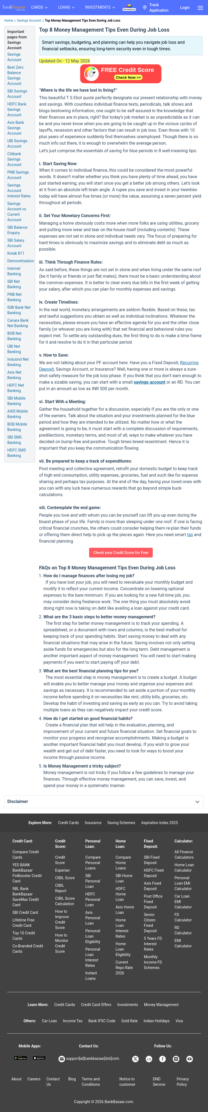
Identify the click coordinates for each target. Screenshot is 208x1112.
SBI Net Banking (14, 284)
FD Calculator (182, 917)
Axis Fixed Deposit (152, 886)
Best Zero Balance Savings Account (15, 75)
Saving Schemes (121, 823)
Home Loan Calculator (184, 867)
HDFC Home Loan (121, 894)
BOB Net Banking (14, 336)
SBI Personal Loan (92, 881)
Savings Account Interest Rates (19, 190)
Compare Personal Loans (93, 862)
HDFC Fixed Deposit (154, 873)
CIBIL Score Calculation (65, 901)
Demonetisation (20, 261)
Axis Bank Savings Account (15, 127)
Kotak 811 (15, 253)
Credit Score (60, 860)
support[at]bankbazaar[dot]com (88, 1059)
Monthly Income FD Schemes (153, 962)
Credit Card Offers (96, 1005)
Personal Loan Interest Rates (92, 957)
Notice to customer (127, 1082)
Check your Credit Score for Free (120, 552)
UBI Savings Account (17, 143)
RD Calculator (182, 930)
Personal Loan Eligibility (92, 936)
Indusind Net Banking (18, 362)
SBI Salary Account (15, 243)
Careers (33, 1079)
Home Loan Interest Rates (122, 928)
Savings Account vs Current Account (16, 211)
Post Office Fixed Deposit (153, 901)
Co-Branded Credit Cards (27, 949)
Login (185, 7)
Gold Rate (129, 1021)
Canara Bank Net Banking (18, 323)
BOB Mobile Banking (17, 427)
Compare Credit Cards (25, 854)
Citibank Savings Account (14, 159)
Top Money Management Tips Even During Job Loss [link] (83, 20)
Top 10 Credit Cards (23, 936)
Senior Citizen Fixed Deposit (150, 922)
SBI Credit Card (25, 912)
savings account (149, 382)
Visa (179, 1021)
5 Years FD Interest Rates (153, 943)
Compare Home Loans (123, 862)
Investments (127, 1005)
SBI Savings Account (17, 94)
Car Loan (49, 1021)
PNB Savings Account (18, 175)
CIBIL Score (65, 878)
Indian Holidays (157, 1021)
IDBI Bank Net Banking (19, 310)
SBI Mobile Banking (16, 401)
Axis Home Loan (125, 910)
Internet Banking (14, 271)
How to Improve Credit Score (62, 919)
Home (8, 20)
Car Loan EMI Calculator (182, 901)
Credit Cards (68, 823)
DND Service (159, 1082)
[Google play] (20, 1058)
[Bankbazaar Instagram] (176, 1059)
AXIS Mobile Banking (17, 414)
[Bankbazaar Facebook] (163, 1059)
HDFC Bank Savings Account (17, 109)
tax (190, 534)
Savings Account (29, 20)
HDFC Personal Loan (92, 899)
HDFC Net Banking (15, 388)
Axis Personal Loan (92, 917)
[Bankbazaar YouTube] (190, 1059)
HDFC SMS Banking (16, 453)
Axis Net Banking (14, 375)
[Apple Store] (39, 1058)
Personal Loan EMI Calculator (182, 883)
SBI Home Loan (124, 878)
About (16, 1079)
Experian (62, 870)
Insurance (93, 823)
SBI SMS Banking (14, 440)
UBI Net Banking (14, 349)
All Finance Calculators (184, 854)
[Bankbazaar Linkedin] (149, 1059)
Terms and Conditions (91, 1082)
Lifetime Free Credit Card (23, 923)
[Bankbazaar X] (136, 1059)
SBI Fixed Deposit (152, 860)
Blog (72, 1079)
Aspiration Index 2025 (159, 823)
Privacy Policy (183, 1082)
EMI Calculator (182, 943)
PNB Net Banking (14, 297)
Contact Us (53, 1082)
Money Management (161, 1005)
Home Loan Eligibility (123, 949)
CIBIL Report (61, 888)
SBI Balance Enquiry (17, 230)
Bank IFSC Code (101, 1021)
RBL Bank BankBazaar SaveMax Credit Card (25, 897)
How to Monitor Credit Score (62, 943)
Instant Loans (91, 976)
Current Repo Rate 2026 (124, 967)
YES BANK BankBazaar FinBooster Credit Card (27, 873)
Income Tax (73, 1021)
